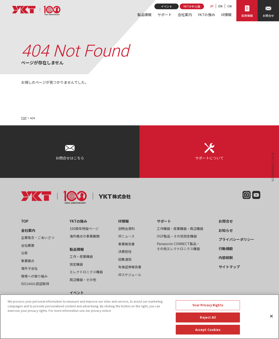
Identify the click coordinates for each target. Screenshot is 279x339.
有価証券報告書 (129, 266)
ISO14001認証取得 (35, 283)
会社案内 (185, 14)
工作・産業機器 (81, 256)
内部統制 (226, 257)
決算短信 (124, 251)
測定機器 (76, 264)
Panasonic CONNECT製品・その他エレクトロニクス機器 (178, 246)
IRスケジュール (129, 274)
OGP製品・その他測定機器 (177, 236)
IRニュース (126, 236)
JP (211, 6)
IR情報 (226, 14)
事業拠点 (27, 260)
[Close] (271, 321)
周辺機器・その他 (83, 279)
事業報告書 (126, 244)
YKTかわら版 (191, 6)
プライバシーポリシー (236, 239)
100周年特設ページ (84, 228)
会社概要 (27, 245)
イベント (166, 6)
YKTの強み (206, 14)
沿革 (24, 253)
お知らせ (226, 230)
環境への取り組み (34, 276)
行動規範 (226, 248)
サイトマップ (229, 266)
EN (220, 6)
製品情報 (144, 14)
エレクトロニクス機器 (86, 271)
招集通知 (124, 259)
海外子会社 (29, 268)
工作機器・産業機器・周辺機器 (180, 228)
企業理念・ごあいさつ (37, 237)
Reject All (208, 322)
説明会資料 (126, 228)
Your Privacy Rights (207, 310)
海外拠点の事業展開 (84, 236)
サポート (165, 14)
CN (229, 6)
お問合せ (226, 221)
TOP (24, 118)
